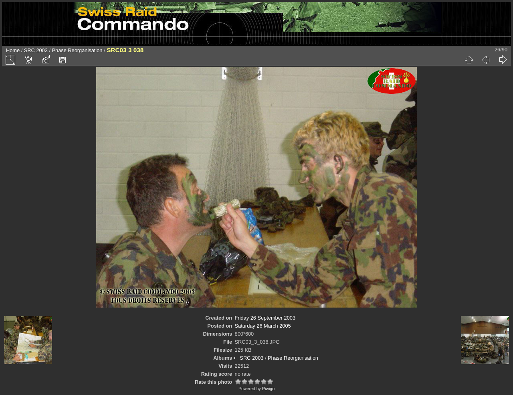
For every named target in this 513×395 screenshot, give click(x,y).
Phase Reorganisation (77, 50)
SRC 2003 (36, 50)
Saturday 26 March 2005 (263, 326)
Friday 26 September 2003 (265, 318)
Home (13, 50)
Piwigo (268, 388)
